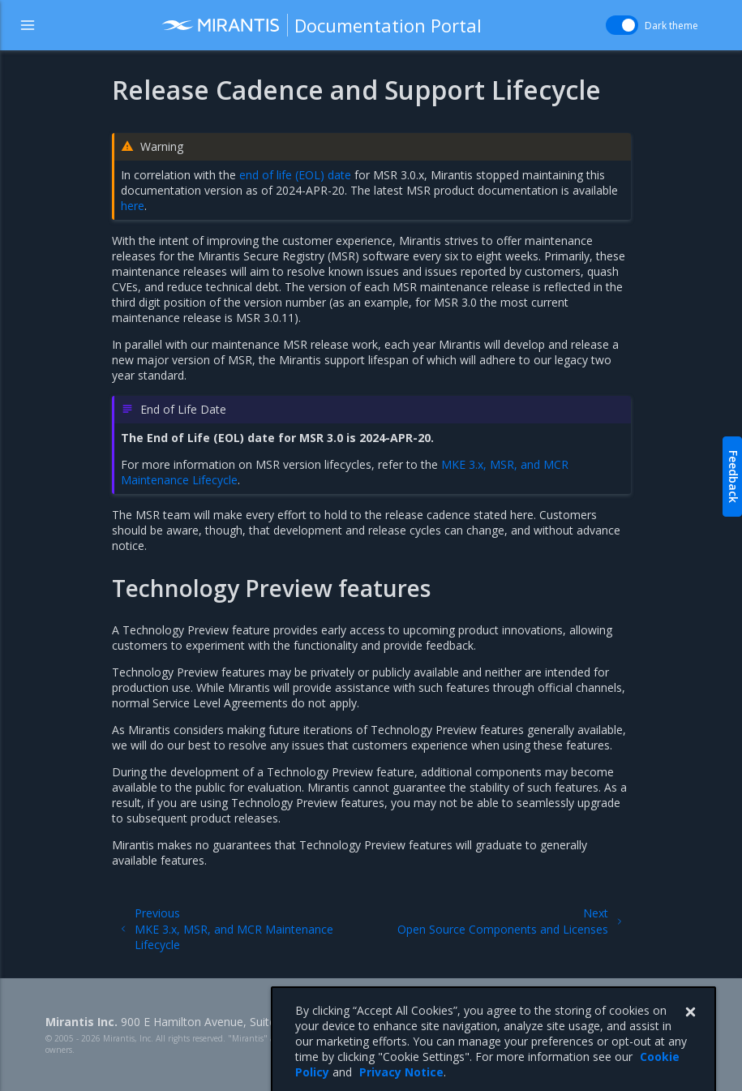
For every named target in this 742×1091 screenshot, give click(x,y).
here (132, 205)
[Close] (690, 1030)
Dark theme (671, 25)
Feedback (733, 476)
